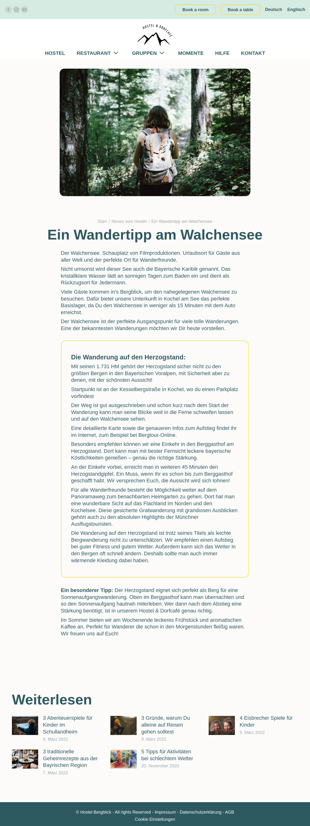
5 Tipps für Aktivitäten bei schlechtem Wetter (167, 755)
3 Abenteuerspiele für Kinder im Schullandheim (68, 724)
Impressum (165, 812)
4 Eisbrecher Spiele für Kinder (266, 721)
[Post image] (25, 725)
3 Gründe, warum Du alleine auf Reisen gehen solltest (165, 724)
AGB (229, 812)
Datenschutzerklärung (201, 812)
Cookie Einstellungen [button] (155, 819)
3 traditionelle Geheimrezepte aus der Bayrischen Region (70, 758)
